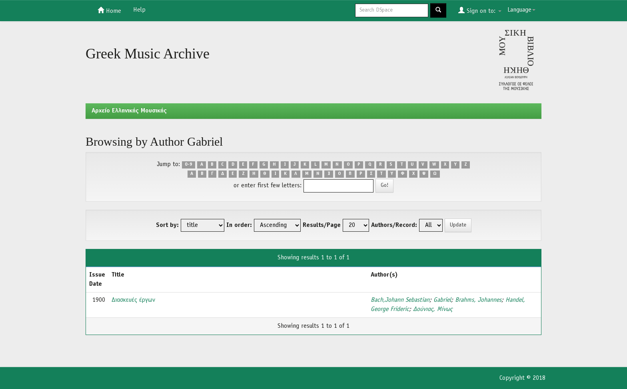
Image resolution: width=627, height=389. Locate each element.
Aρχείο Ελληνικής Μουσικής (129, 111)
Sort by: (167, 225)
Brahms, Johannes (478, 300)
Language (521, 10)
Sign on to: (479, 10)
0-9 (188, 164)
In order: (239, 225)
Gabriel (442, 300)
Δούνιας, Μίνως (432, 309)
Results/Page (322, 225)
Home (109, 10)
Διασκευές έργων (133, 300)
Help (139, 10)
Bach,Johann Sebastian (400, 300)
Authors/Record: (394, 225)
